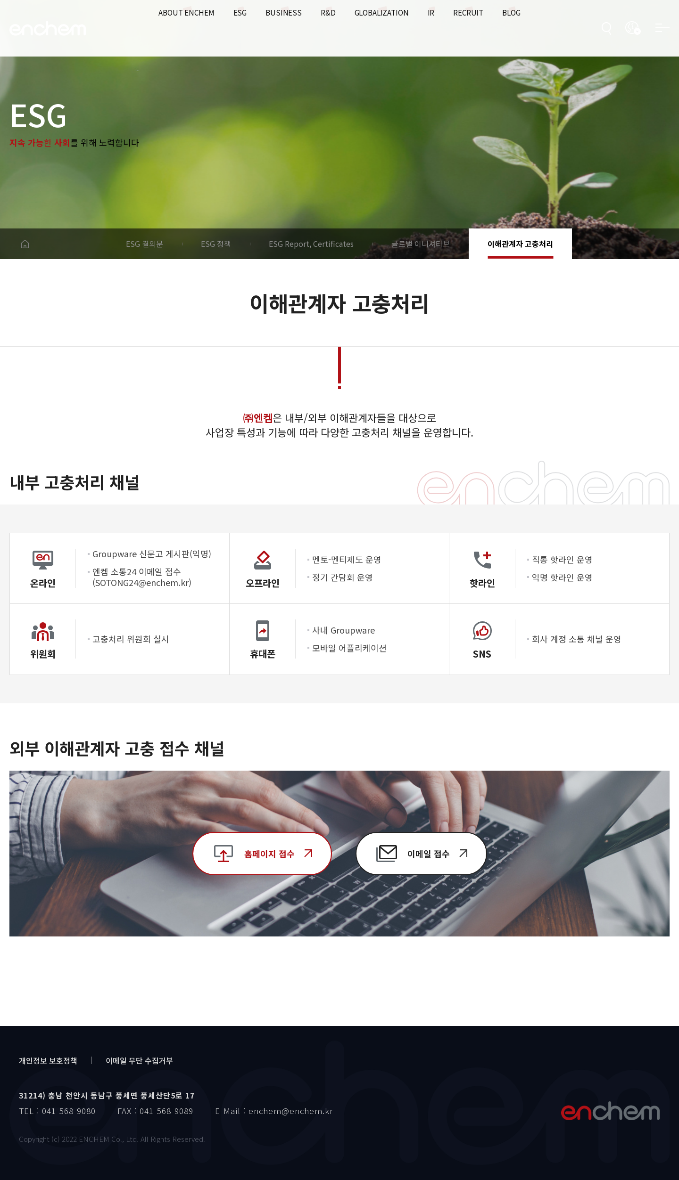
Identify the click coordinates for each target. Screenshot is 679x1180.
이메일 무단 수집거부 (139, 1060)
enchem (47, 28)
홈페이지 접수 (269, 853)
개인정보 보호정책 (48, 1060)
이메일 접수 (428, 853)
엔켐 (610, 1110)
